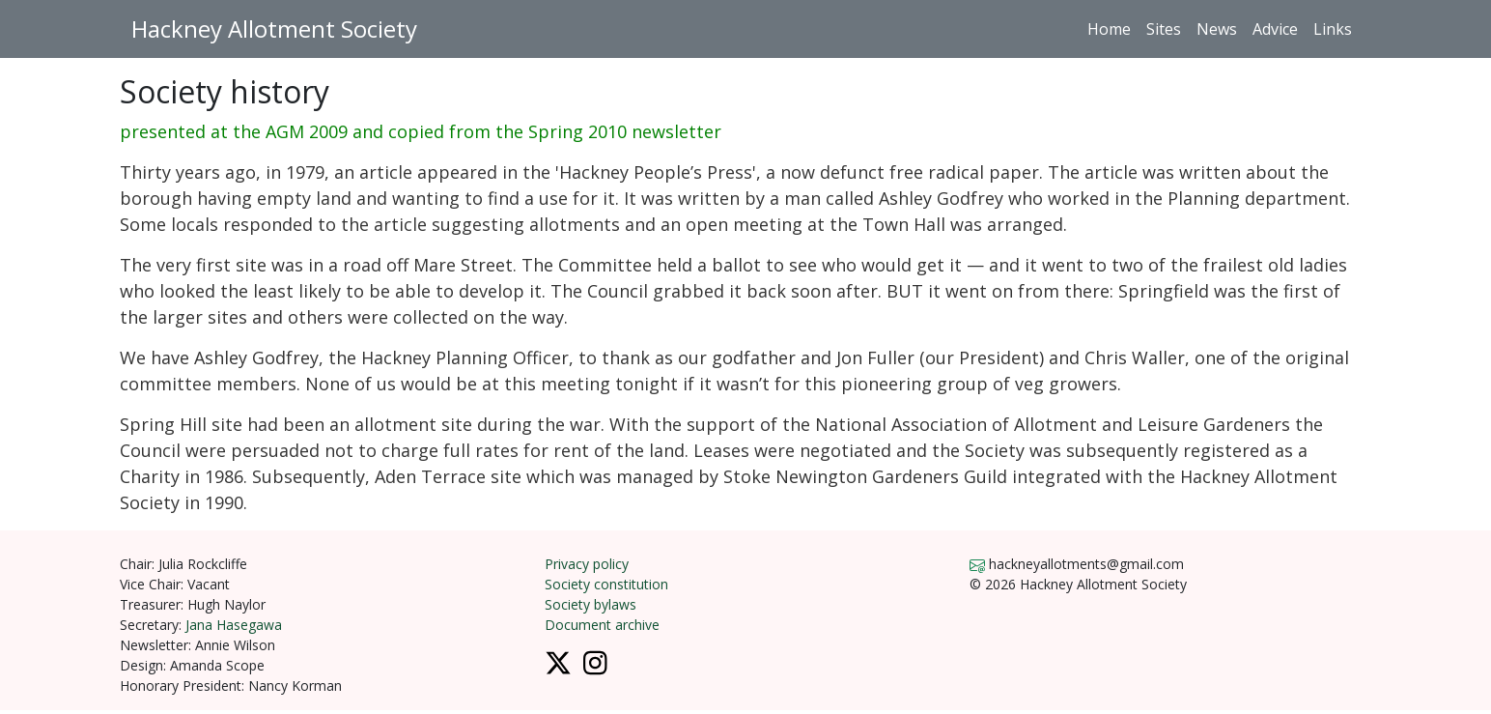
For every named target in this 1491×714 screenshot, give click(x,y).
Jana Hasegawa (233, 624)
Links (1332, 29)
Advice (1275, 29)
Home (1109, 29)
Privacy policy (587, 564)
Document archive (602, 624)
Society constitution (606, 584)
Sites (1163, 29)
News (1216, 29)
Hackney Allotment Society (274, 28)
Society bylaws (590, 604)
